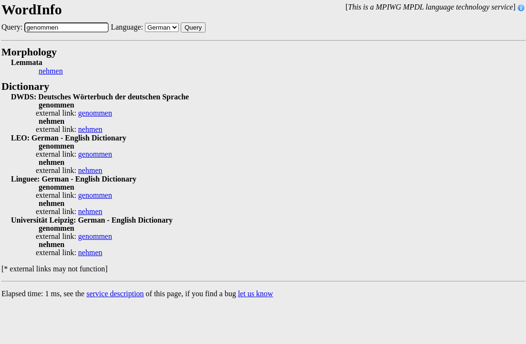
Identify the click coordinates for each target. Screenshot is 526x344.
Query (193, 27)
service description (115, 294)
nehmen (51, 71)
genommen (95, 113)
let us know (255, 294)
